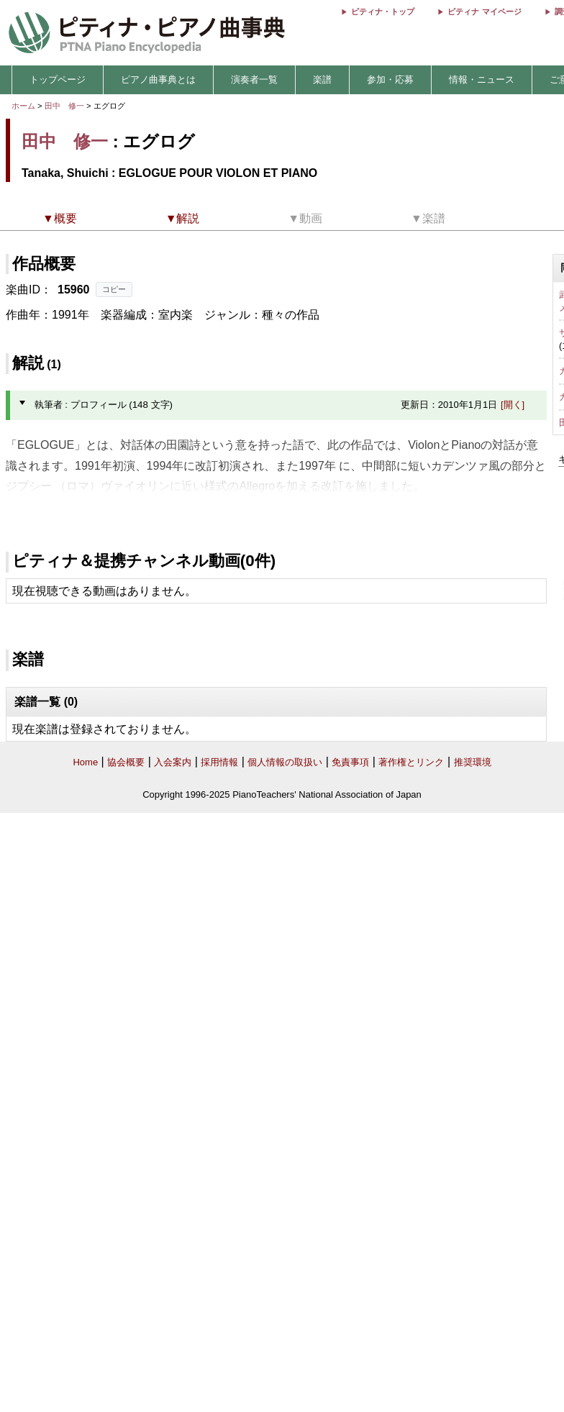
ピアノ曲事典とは (158, 79)
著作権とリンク (411, 762)
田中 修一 (64, 105)
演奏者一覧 (254, 79)
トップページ (57, 79)
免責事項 (350, 762)
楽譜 (322, 79)
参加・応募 (390, 79)
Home (85, 762)
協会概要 (126, 762)
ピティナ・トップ (382, 11)
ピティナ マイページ (484, 11)
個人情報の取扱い (284, 762)
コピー (114, 289)
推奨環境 (472, 762)
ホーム (23, 105)
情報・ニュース (481, 79)
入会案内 (172, 762)
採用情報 (219, 762)
